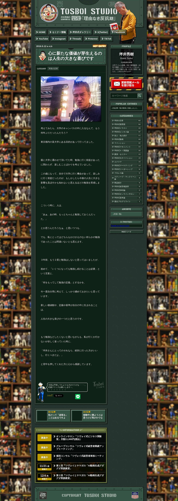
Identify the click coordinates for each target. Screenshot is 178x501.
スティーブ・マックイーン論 (127, 178)
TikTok (107, 39)
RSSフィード (126, 232)
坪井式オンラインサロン (127, 194)
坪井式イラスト (127, 128)
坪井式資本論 (127, 198)
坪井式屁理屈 (127, 124)
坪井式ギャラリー (82, 32)
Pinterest (93, 39)
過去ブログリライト (127, 201)
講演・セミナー (127, 154)
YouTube (43, 39)
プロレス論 (127, 173)
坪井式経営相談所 (127, 187)
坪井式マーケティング (127, 166)
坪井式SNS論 (127, 190)
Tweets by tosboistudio (120, 226)
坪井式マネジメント (127, 147)
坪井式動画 (127, 139)
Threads (76, 39)
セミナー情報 (59, 32)
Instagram (60, 39)
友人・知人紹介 (127, 136)
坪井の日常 (53, 69)
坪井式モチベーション (127, 158)
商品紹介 (127, 183)
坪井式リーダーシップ (127, 169)
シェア (50, 395)
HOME (42, 32)
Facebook (119, 32)
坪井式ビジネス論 (127, 132)
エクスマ (127, 162)
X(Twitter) (102, 32)
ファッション (127, 143)
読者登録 (141, 88)
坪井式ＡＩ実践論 (127, 151)
